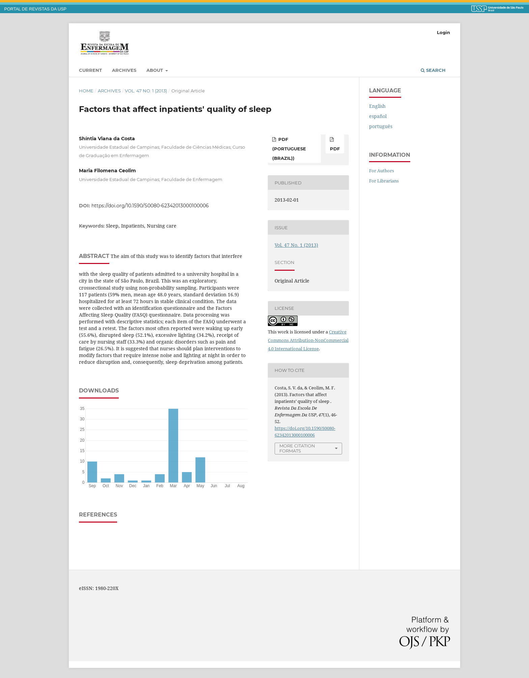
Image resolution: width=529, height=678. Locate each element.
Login (443, 32)
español (378, 116)
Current (90, 70)
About (155, 70)
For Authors (381, 171)
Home (86, 90)
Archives (124, 70)
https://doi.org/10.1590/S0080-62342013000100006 (150, 206)
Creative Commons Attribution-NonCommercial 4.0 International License (308, 340)
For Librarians (384, 181)
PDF (335, 148)
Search (433, 70)
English (377, 106)
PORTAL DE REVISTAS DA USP (35, 9)
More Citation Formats (297, 448)
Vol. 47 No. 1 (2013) (146, 90)
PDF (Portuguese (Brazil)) (289, 149)
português (380, 126)
